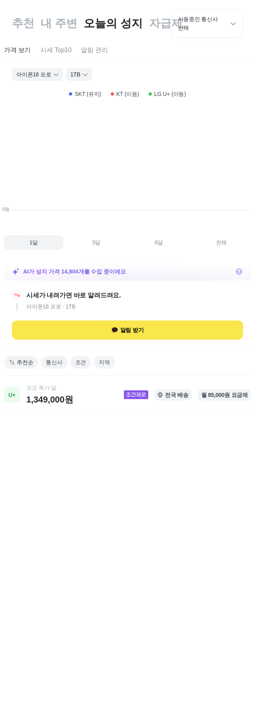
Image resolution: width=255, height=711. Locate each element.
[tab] (17, 50)
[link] (127, 394)
